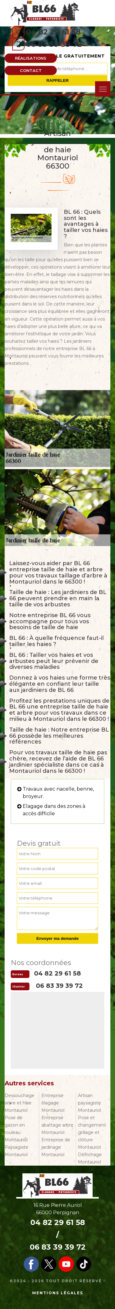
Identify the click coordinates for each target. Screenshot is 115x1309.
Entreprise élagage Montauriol (52, 1103)
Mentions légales (57, 1293)
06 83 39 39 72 (54, 44)
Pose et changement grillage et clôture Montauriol (92, 1132)
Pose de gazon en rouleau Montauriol (16, 1129)
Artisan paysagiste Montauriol (89, 1103)
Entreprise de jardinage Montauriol (55, 1147)
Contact (31, 70)
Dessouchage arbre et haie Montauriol (19, 1103)
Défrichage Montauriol (90, 1158)
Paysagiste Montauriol (16, 1150)
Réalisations (30, 58)
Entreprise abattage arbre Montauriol (57, 1125)
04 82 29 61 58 (53, 31)
